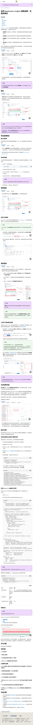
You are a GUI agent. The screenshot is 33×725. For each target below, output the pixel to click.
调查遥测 (3, 23)
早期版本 (22, 720)
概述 (2, 19)
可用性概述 (22, 707)
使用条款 (17, 721)
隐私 (28, 718)
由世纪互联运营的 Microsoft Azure (8, 720)
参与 (3, 721)
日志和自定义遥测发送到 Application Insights (16, 704)
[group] (17, 478)
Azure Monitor (6, 7)
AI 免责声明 (18, 720)
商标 (21, 721)
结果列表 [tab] (3, 402)
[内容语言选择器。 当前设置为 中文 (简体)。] (5, 716)
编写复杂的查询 (18, 701)
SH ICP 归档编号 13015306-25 (7, 718)
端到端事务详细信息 (14, 352)
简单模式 (10, 227)
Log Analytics (21, 220)
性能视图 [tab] (7, 50)
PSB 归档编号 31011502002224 (20, 718)
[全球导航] (1, 1)
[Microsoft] (16, 1)
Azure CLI (7, 494)
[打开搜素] (32, 1)
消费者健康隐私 (11, 721)
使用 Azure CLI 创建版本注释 (10, 450)
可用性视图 (12, 698)
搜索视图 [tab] (12, 50)
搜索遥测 (3, 22)
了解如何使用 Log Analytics (8, 701)
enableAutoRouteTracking (9, 346)
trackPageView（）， (21, 346)
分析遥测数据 (5, 87)
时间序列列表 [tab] (13, 402)
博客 (26, 720)
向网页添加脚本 (23, 326)
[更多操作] (31, 8)
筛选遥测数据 (4, 20)
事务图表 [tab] (7, 402)
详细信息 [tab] (18, 402)
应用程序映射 (12, 695)
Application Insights (4, 28)
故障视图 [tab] (3, 50)
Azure (2, 7)
